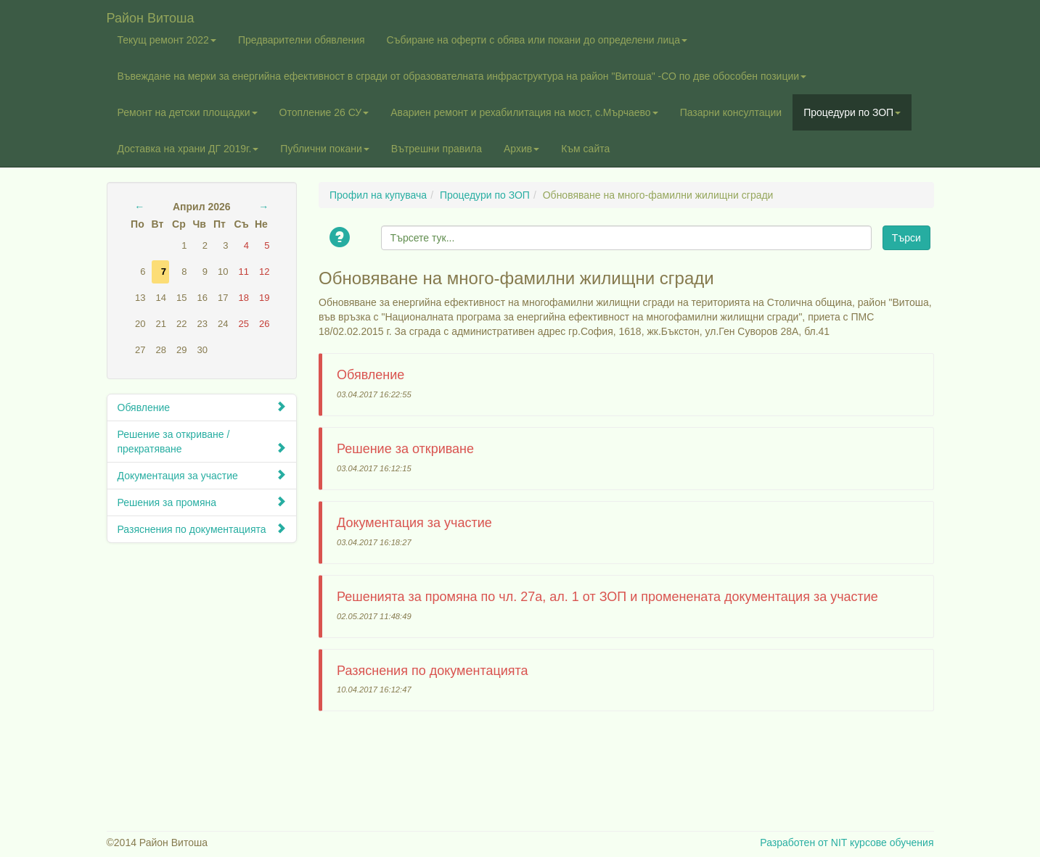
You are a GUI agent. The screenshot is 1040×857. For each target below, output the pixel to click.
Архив (521, 148)
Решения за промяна (202, 502)
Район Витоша (151, 16)
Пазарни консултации (731, 112)
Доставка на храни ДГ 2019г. (188, 148)
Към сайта (585, 148)
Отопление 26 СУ (324, 112)
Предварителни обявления (301, 40)
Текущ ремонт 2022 (167, 40)
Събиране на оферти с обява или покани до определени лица (537, 40)
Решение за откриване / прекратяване (202, 441)
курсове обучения (892, 842)
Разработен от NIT (803, 842)
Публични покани (324, 148)
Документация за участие (202, 475)
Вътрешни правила (436, 148)
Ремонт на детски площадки (188, 112)
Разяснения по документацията (202, 529)
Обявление (202, 407)
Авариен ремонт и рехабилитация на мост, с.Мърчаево (524, 112)
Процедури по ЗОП (852, 112)
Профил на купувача (378, 195)
